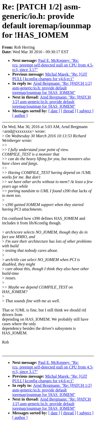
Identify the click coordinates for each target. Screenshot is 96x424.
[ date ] (54, 111)
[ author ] (20, 115)
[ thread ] (68, 111)
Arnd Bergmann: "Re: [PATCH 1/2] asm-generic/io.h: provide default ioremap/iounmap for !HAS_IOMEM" (52, 88)
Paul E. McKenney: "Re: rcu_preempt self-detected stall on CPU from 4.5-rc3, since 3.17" (52, 65)
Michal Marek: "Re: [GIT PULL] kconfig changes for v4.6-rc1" (49, 76)
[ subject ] (85, 111)
